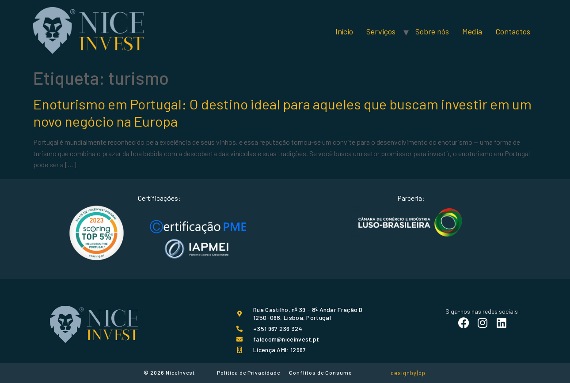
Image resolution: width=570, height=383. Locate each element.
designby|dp (408, 372)
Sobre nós (432, 31)
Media (472, 31)
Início (344, 31)
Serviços (380, 31)
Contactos (512, 31)
